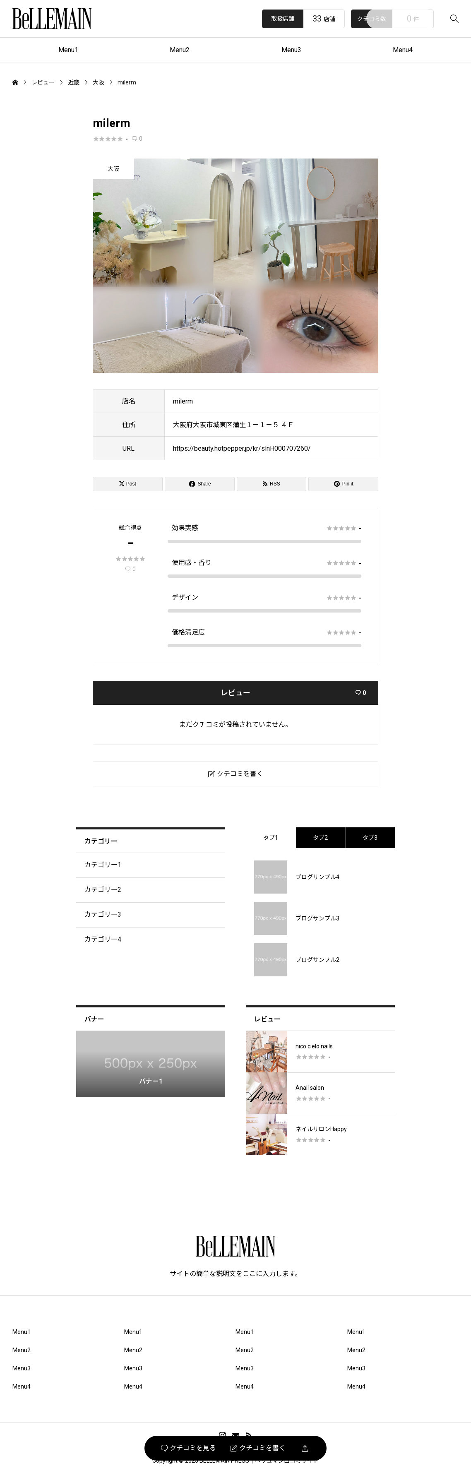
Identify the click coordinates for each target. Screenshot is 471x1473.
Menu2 (180, 50)
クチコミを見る (188, 1448)
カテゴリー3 (102, 914)
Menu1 (68, 50)
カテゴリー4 (102, 939)
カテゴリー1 (102, 865)
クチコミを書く (258, 1448)
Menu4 (403, 50)
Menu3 (291, 50)
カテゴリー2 (102, 890)
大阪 (113, 169)
